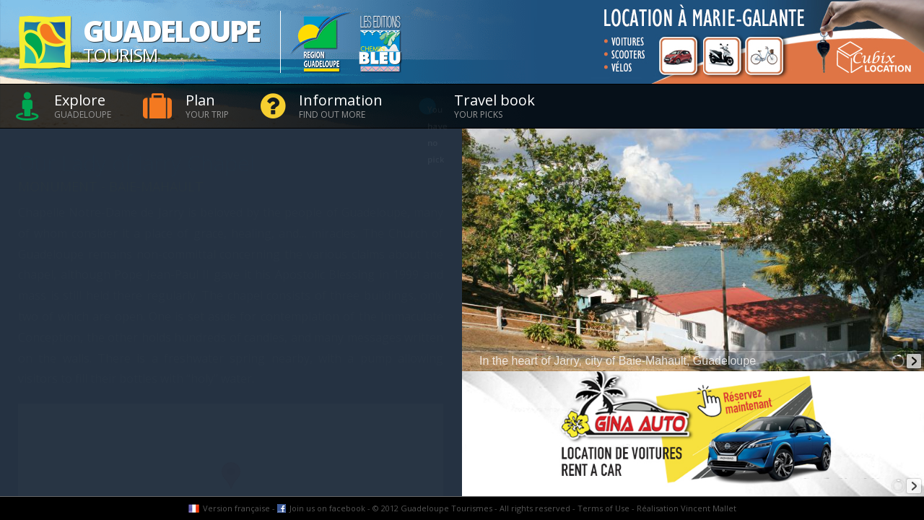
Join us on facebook (327, 508)
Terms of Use (603, 508)
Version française (236, 508)
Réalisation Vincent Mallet (686, 508)
